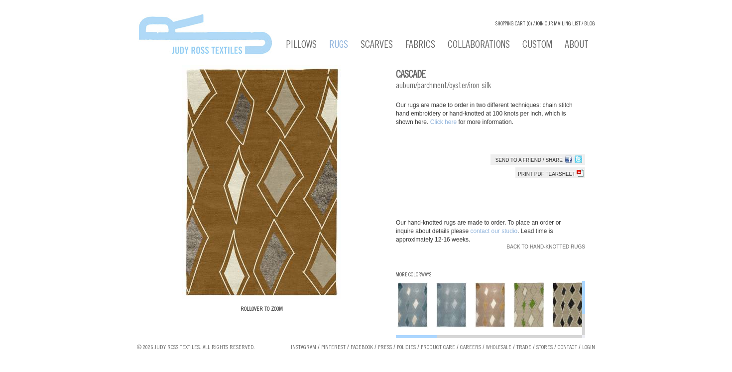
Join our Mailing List (558, 24)
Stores (544, 348)
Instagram (303, 348)
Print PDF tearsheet (551, 174)
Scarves (377, 46)
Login (588, 348)
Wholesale (498, 348)
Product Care (438, 348)
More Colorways (413, 275)
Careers (470, 348)
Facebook (362, 348)
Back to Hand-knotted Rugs (546, 246)
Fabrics (420, 46)
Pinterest (333, 348)
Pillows (301, 46)
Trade (523, 348)
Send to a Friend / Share (529, 160)
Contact (567, 348)
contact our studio (493, 231)
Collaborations (479, 46)
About (577, 46)
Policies (406, 348)
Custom (537, 46)
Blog (589, 24)
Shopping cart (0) (513, 24)
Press (385, 348)
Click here (444, 122)
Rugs (338, 46)
